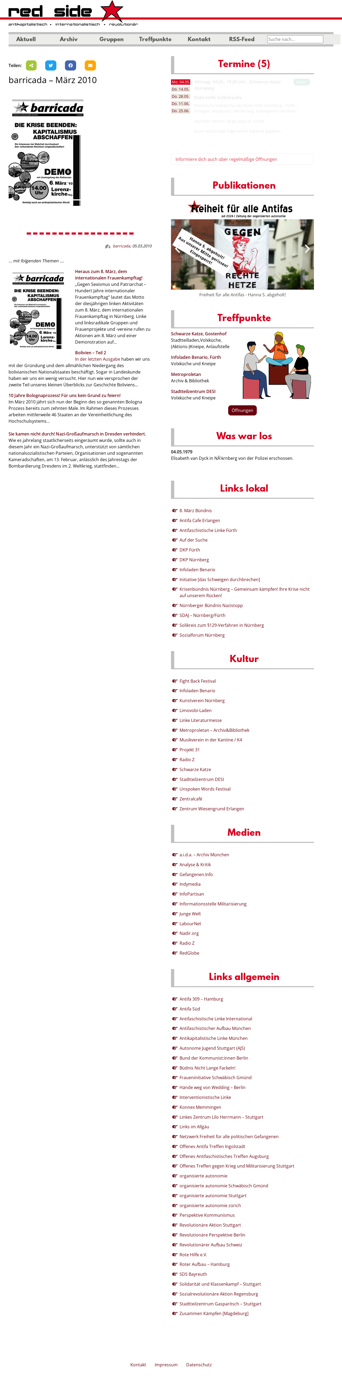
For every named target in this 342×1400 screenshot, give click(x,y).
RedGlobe (189, 953)
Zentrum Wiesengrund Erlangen (212, 809)
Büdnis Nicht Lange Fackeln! (207, 1068)
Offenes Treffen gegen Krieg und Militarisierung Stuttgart (237, 1166)
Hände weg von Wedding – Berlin (213, 1087)
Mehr (301, 81)
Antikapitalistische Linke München (214, 1038)
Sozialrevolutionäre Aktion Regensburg (219, 1294)
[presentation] (177, 248)
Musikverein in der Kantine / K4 (211, 740)
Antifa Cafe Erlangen (200, 520)
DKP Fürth (190, 550)
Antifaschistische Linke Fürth (208, 530)
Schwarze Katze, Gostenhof (199, 334)
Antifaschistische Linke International (216, 1019)
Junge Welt (190, 914)
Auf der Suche (194, 540)
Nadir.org (189, 933)
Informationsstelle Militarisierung (213, 904)
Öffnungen (242, 410)
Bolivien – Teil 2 (90, 353)
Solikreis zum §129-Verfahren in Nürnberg (222, 625)
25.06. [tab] (180, 110)
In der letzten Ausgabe (97, 359)
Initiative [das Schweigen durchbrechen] (220, 579)
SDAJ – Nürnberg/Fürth (203, 615)
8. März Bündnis (196, 511)
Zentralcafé (191, 799)
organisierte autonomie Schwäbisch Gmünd (224, 1186)
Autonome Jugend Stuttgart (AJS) (212, 1048)
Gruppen (111, 40)
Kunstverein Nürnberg (202, 700)
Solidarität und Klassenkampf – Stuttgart (220, 1284)
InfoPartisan (192, 894)
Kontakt (199, 40)
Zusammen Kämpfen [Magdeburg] (214, 1313)
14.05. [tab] (180, 89)
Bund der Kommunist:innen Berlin (214, 1058)
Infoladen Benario (197, 570)
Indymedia (190, 884)
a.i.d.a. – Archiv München (204, 855)
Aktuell (26, 40)
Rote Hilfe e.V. (193, 1255)
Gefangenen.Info (196, 874)
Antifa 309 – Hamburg (201, 999)
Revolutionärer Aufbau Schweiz (211, 1245)
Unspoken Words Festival (205, 789)
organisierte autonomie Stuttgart (213, 1196)
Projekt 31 (190, 750)
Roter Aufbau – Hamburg (205, 1264)
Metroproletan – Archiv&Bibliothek (214, 730)
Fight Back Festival (198, 681)
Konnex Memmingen (200, 1107)
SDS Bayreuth (193, 1274)
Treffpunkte (155, 40)
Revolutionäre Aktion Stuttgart (210, 1225)
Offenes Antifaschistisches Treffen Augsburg (224, 1156)
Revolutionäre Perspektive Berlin (212, 1235)
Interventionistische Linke (205, 1097)
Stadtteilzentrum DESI (193, 391)
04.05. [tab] (181, 81)
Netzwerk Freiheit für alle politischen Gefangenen (229, 1137)
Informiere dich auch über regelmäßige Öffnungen (226, 159)
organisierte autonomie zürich (210, 1205)
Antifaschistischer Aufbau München (215, 1028)
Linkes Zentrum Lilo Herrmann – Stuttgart (221, 1117)
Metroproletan (186, 374)
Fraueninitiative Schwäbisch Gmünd (216, 1077)
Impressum (166, 1365)
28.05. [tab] (180, 96)
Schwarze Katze (195, 769)
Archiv (68, 40)
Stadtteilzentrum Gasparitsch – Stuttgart (221, 1304)
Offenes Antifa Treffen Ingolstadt (212, 1146)
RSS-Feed (242, 40)
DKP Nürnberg (194, 560)
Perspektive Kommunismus (207, 1215)
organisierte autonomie (203, 1176)
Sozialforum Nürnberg (202, 635)
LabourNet (190, 924)
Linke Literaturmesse (201, 720)
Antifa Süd (190, 1009)
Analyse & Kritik (195, 865)
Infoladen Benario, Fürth (196, 357)
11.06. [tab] (180, 103)
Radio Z (187, 760)
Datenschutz (199, 1365)
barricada (121, 245)
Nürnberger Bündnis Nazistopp (211, 605)
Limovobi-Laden (196, 710)
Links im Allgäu (194, 1127)
